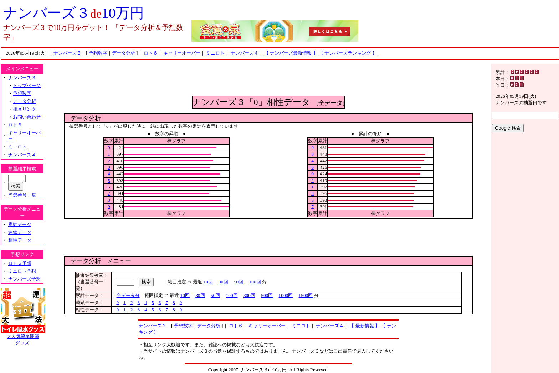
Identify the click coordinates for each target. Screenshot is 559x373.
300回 (249, 295)
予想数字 (98, 53)
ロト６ (151, 53)
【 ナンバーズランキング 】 (348, 53)
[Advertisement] (268, 80)
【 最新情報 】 (364, 325)
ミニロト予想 (22, 271)
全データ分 (128, 295)
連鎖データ (19, 232)
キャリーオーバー (181, 53)
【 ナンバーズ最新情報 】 (291, 53)
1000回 (286, 295)
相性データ (19, 240)
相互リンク (24, 109)
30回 (223, 281)
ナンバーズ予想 (24, 279)
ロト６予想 (19, 263)
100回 (255, 281)
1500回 (306, 295)
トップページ (27, 85)
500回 (267, 295)
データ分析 (123, 53)
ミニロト (215, 53)
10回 (208, 281)
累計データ (19, 224)
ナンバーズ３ (67, 53)
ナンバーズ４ (244, 53)
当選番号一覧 (22, 195)
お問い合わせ (27, 117)
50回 (238, 281)
